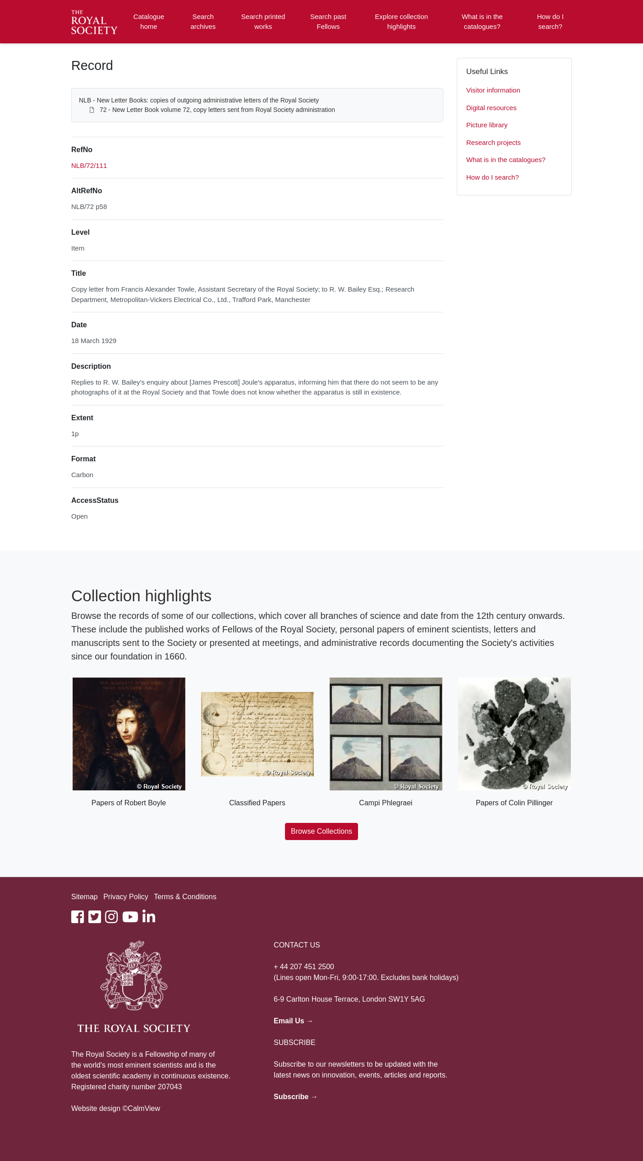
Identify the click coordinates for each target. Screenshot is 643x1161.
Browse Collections (321, 831)
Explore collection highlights (401, 22)
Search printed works (263, 22)
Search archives (203, 22)
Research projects (493, 142)
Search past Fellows (328, 22)
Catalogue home (148, 22)
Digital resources (491, 107)
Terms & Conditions (185, 897)
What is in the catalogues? (482, 22)
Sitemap (84, 897)
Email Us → (293, 1021)
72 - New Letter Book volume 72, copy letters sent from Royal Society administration (217, 109)
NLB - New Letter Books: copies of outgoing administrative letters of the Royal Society (199, 100)
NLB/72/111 (89, 165)
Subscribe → (296, 1097)
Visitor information (493, 90)
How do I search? (550, 22)
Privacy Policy (125, 897)
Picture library (487, 125)
